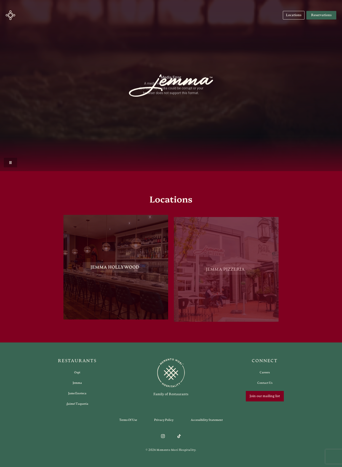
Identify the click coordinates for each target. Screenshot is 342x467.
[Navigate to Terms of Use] (128, 420)
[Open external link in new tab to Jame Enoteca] (77, 393)
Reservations (321, 15)
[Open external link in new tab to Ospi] (77, 372)
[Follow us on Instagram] (163, 436)
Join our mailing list (265, 396)
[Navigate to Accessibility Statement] (207, 420)
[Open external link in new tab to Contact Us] (264, 383)
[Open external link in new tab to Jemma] (77, 383)
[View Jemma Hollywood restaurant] (115, 268)
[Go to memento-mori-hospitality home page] (171, 377)
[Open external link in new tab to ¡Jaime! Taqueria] (77, 404)
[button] (10, 15)
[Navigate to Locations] (293, 15)
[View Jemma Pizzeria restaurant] (226, 272)
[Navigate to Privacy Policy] (163, 420)
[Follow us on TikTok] (179, 436)
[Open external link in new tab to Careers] (265, 372)
